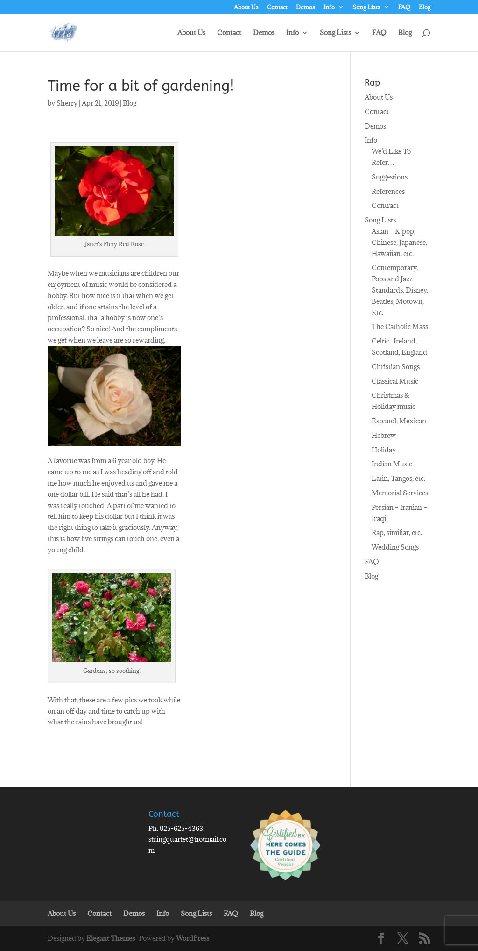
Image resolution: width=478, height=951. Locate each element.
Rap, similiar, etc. (397, 532)
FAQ (404, 7)
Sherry (66, 103)
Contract (385, 205)
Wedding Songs (395, 547)
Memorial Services (400, 492)
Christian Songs (396, 366)
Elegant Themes (110, 938)
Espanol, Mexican (399, 420)
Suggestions (390, 176)
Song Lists (366, 7)
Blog (424, 7)
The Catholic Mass (400, 326)
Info (329, 7)
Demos (305, 7)
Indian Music (392, 463)
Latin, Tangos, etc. (398, 478)
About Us (246, 7)
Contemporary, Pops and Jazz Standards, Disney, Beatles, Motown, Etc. (400, 289)
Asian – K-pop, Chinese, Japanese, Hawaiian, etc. (399, 242)
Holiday (384, 449)
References (388, 191)
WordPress (192, 938)
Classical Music (395, 381)
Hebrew (384, 435)
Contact (277, 7)
